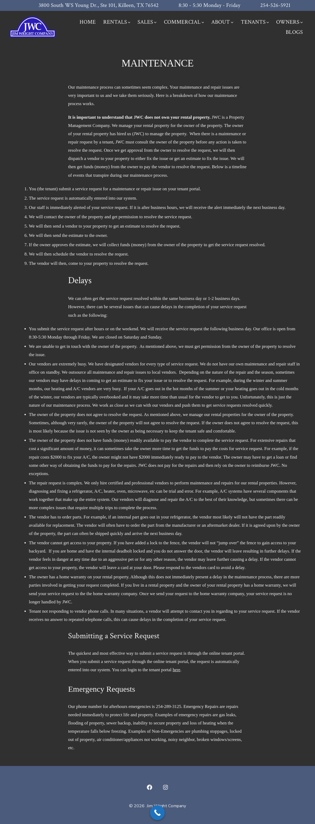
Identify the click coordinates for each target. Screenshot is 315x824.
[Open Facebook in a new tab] (149, 787)
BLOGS (294, 32)
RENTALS (116, 22)
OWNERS (289, 22)
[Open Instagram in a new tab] (165, 787)
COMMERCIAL (184, 22)
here (176, 669)
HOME (88, 22)
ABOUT (222, 22)
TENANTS (255, 22)
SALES (147, 22)
